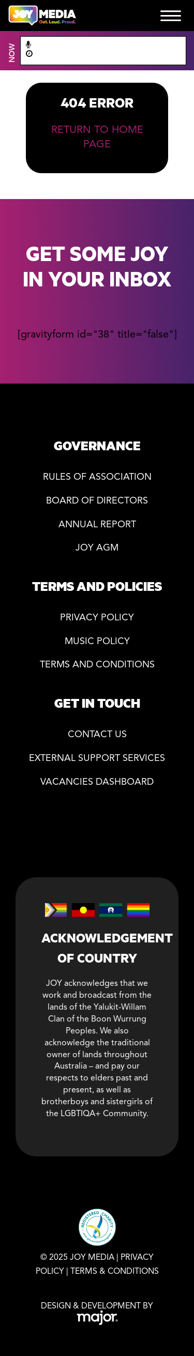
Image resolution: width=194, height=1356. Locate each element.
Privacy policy (97, 618)
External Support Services (97, 759)
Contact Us (97, 735)
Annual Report (97, 525)
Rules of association (97, 477)
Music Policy (97, 642)
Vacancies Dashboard (97, 782)
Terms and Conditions (97, 665)
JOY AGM (97, 548)
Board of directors (97, 501)
